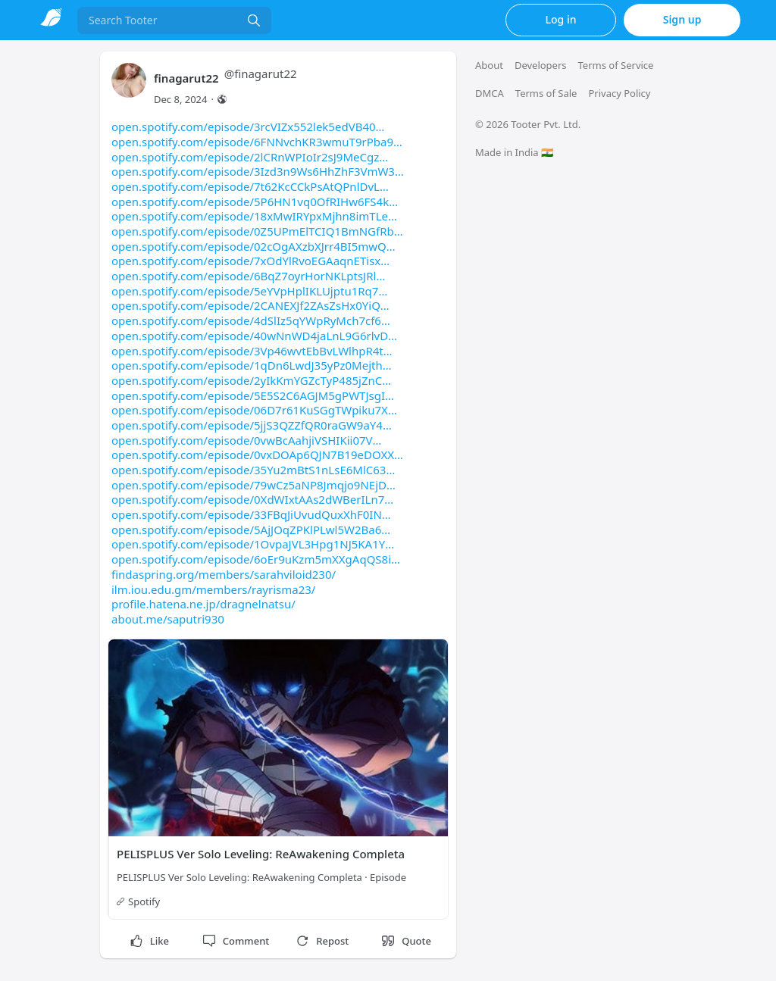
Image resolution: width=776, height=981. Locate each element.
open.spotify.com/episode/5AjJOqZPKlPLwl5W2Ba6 (250, 529)
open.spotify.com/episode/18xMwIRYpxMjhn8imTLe (254, 215)
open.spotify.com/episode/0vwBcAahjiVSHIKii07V (246, 440)
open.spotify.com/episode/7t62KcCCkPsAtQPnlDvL (250, 186)
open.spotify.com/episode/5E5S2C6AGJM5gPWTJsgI (252, 395)
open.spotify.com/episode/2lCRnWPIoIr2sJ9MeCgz (249, 156)
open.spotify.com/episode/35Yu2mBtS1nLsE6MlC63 (253, 469)
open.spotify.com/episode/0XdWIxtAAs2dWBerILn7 (252, 499)
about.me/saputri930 (167, 618)
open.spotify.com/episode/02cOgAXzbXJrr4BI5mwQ (253, 246)
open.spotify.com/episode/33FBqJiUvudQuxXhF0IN (251, 514)
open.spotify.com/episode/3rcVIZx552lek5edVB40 (247, 126)
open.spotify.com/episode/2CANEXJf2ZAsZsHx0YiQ (250, 305)
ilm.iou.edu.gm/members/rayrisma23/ (213, 589)
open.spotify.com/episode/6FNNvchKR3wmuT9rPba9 (256, 141)
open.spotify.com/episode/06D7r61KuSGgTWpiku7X (254, 409)
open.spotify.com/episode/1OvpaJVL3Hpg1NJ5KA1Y (252, 543)
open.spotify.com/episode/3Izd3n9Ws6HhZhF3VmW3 (257, 171)
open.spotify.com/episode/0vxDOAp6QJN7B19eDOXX (257, 454)
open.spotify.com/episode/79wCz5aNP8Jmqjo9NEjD (253, 484)
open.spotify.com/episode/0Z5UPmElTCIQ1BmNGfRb (257, 231)
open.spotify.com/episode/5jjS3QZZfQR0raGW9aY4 (251, 425)
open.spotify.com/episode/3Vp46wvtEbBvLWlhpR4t (252, 350)
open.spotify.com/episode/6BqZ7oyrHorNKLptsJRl (248, 275)
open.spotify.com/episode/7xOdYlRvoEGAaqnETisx (250, 260)
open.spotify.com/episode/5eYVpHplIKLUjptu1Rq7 (249, 290)
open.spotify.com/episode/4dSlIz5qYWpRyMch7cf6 (250, 320)
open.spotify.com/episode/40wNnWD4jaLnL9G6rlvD (254, 335)
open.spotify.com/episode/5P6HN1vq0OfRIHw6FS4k (254, 201)
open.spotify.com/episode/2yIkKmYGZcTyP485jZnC (251, 380)
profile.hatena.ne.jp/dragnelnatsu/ (203, 603)
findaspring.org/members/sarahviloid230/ (223, 574)
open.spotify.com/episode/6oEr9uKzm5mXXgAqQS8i (255, 559)
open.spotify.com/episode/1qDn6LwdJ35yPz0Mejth (251, 365)
